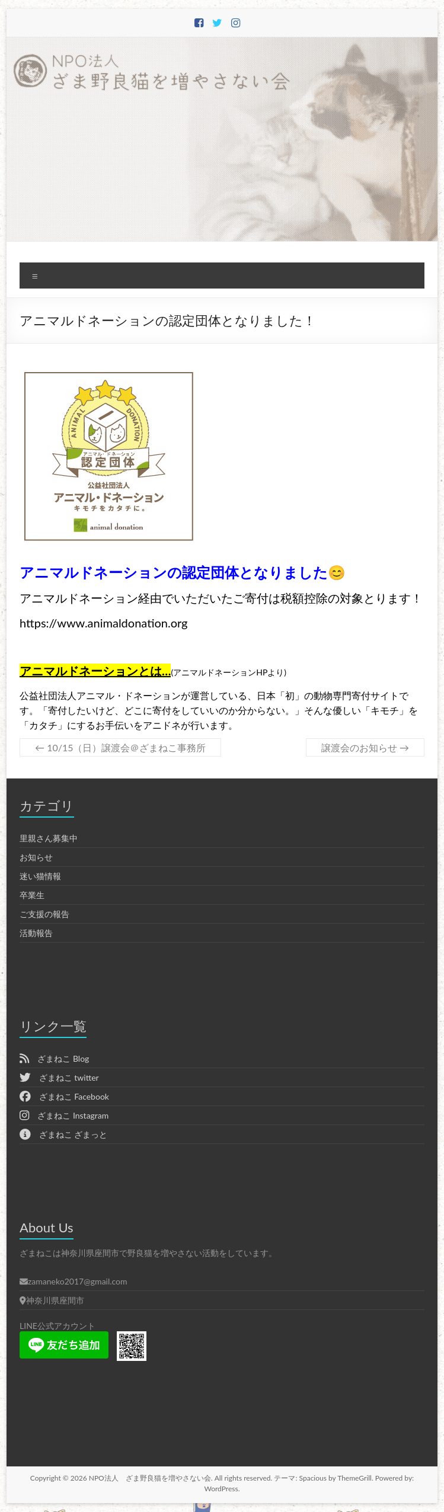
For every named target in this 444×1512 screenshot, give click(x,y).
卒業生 (32, 895)
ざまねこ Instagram (64, 1115)
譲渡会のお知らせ (365, 747)
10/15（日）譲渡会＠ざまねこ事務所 (120, 747)
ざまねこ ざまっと (63, 1134)
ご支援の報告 (44, 914)
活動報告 (36, 933)
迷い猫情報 (40, 876)
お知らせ (36, 857)
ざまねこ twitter (59, 1077)
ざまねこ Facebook (64, 1096)
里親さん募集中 (49, 838)
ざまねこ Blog (54, 1058)
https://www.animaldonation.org (103, 623)
